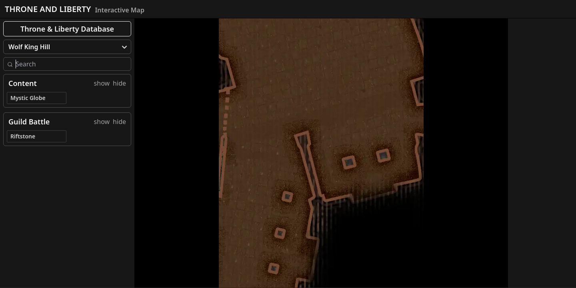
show (102, 83)
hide (119, 83)
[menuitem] (67, 47)
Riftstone (22, 136)
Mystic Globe (28, 98)
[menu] (67, 47)
